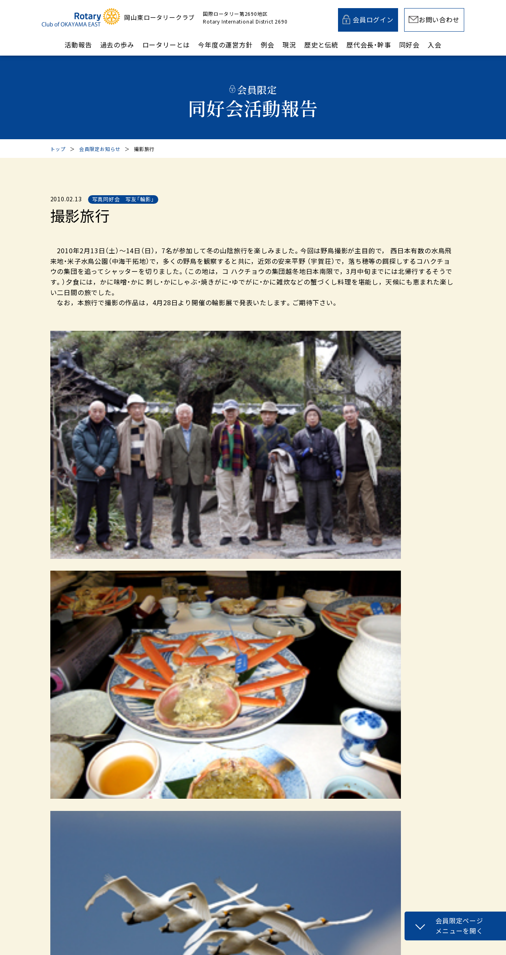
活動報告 (78, 45)
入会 (434, 45)
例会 (268, 45)
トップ (58, 148)
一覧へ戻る (244, 556)
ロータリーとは (166, 45)
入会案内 (358, 746)
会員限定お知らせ (100, 148)
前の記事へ (97, 556)
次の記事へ (409, 556)
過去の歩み (117, 45)
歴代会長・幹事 (369, 45)
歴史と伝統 (321, 45)
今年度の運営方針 (225, 45)
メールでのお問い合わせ (229, 746)
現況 (289, 45)
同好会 (409, 45)
